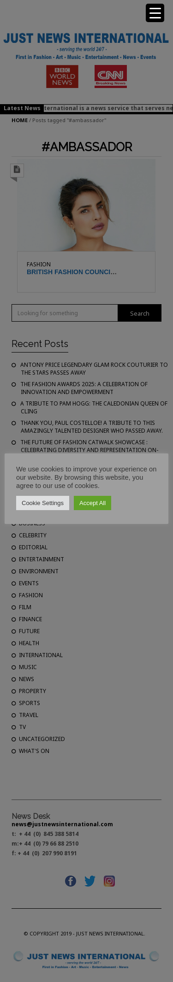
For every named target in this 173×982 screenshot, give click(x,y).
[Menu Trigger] (155, 13)
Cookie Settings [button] (43, 503)
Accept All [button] (92, 503)
